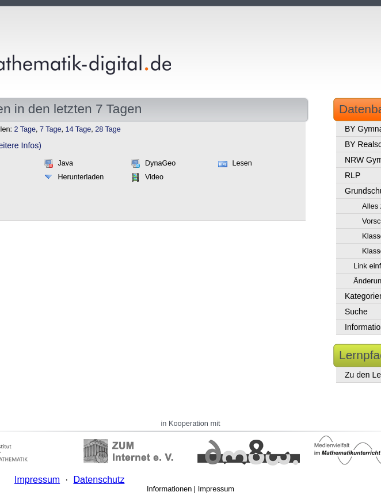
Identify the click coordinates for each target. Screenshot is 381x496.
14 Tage (79, 129)
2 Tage (25, 129)
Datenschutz (98, 480)
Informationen (169, 489)
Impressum (216, 489)
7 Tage (51, 129)
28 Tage (108, 129)
